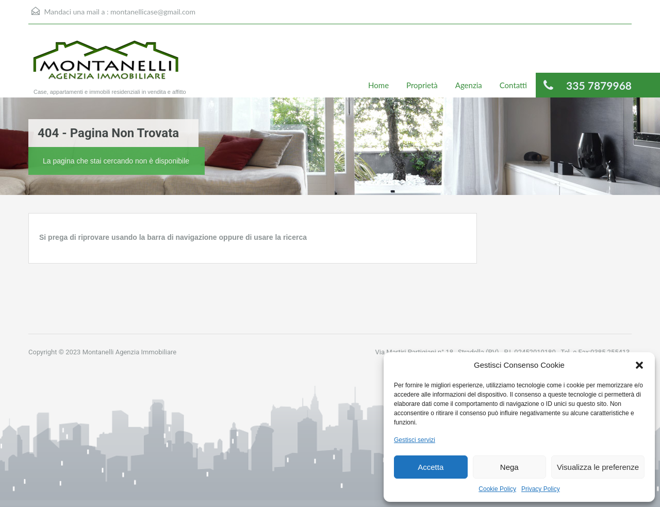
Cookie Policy (497, 489)
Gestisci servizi (414, 440)
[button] (639, 365)
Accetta (430, 467)
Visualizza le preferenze (598, 467)
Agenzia (468, 85)
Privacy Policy (540, 489)
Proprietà (422, 85)
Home (378, 85)
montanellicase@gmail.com (152, 11)
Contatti (513, 85)
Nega (509, 467)
